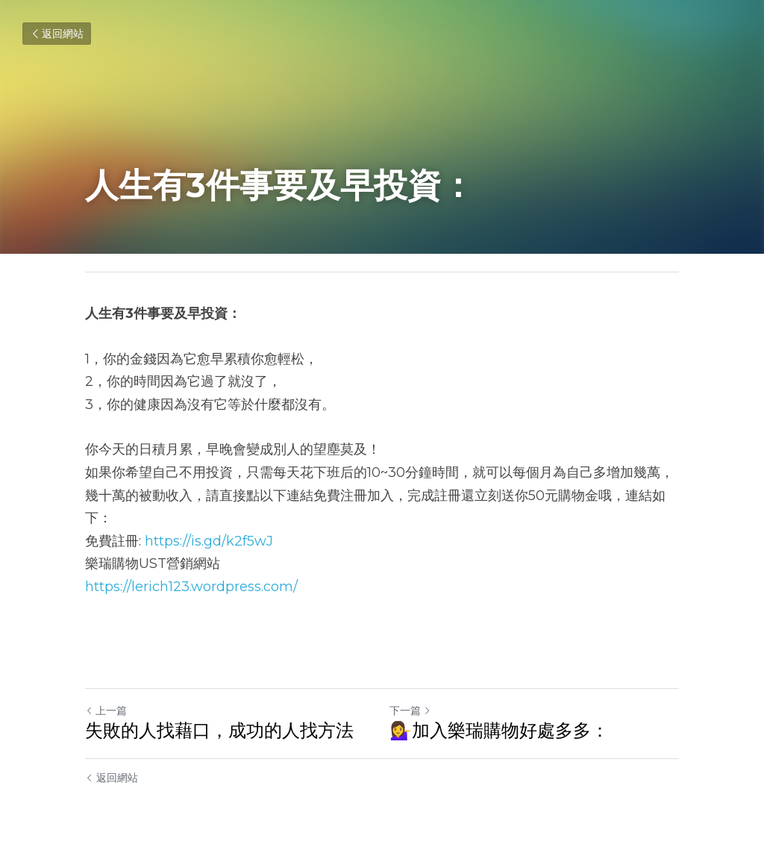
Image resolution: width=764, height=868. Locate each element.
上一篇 (106, 710)
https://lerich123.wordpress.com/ (191, 586)
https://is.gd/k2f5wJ (209, 541)
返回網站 (57, 33)
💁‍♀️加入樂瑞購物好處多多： (499, 730)
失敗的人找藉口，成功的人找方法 (219, 730)
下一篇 (410, 710)
